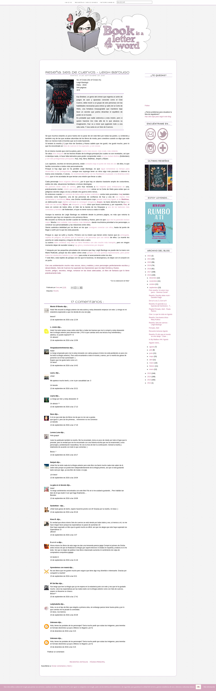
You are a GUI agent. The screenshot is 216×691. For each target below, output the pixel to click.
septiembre (153, 288)
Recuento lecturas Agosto (158, 331)
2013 (149, 380)
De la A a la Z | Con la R (158, 301)
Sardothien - (55, 506)
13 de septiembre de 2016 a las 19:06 (64, 498)
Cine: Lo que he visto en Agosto (160, 314)
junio (151, 353)
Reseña (56, 291)
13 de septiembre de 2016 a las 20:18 (64, 512)
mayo (151, 356)
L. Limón (53, 327)
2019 (149, 265)
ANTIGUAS (83, 662)
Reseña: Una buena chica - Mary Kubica (159, 318)
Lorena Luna (55, 432)
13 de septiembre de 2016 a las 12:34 (64, 320)
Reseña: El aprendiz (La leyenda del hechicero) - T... (160, 305)
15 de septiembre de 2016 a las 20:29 (64, 615)
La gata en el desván (58, 485)
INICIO (68, 2)
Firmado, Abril (154, 328)
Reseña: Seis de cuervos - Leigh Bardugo (158, 324)
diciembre (153, 278)
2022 (149, 256)
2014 (149, 377)
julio (151, 350)
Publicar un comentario (55, 652)
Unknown (54, 622)
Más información (209, 687)
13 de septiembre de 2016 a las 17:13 (64, 407)
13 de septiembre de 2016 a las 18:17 (64, 455)
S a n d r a (54, 542)
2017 (149, 272)
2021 (149, 259)
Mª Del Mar (54, 583)
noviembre (153, 281)
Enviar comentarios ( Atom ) (62, 666)
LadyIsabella (55, 604)
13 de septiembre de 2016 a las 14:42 (64, 365)
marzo (151, 363)
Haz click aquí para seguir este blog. (158, 117)
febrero (152, 366)
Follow (147, 106)
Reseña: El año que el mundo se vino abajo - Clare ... (160, 335)
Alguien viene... (154, 343)
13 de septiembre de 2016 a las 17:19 (64, 425)
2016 (149, 275)
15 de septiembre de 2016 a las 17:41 (64, 597)
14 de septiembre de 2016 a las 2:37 (63, 535)
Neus (52, 414)
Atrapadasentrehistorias (60, 348)
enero (151, 369)
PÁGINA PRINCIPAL (97, 662)
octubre (152, 284)
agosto (152, 347)
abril (151, 360)
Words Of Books (57, 306)
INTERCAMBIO (107, 2)
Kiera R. (53, 519)
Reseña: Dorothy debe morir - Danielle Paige (160, 296)
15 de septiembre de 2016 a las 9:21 (63, 576)
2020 (149, 262)
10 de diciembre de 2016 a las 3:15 (63, 631)
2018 (149, 269)
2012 (149, 383)
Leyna (52, 396)
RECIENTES (74, 662)
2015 (149, 373)
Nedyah (53, 462)
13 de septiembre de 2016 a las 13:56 (64, 340)
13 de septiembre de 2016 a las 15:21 (64, 388)
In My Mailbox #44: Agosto (158, 339)
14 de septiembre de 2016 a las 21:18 (64, 560)
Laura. (53, 373)
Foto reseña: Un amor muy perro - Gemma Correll (159, 291)
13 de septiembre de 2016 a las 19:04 (64, 478)
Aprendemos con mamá (59, 567)
